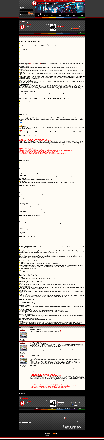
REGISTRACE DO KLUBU (29, 16)
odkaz (30, 63)
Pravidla (29, 24)
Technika (37, 32)
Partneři (74, 32)
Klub (30, 26)
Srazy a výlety (59, 32)
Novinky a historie (67, 32)
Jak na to (44, 32)
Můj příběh (81, 32)
